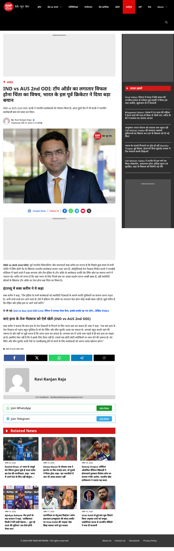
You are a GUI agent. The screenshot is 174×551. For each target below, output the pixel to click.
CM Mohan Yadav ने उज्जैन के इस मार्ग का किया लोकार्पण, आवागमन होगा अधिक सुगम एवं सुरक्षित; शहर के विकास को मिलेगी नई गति (146, 163)
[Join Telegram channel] (77, 211)
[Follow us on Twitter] (89, 211)
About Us (106, 540)
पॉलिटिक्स (73, 6)
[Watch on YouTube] (83, 211)
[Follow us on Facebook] (64, 211)
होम (39, 6)
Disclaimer (134, 540)
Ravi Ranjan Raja (23, 119)
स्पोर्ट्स (129, 6)
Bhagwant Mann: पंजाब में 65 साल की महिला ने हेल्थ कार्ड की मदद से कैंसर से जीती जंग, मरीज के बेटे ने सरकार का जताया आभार (148, 115)
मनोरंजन (88, 6)
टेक (149, 6)
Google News (39, 210)
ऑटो (117, 6)
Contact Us (120, 540)
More (164, 7)
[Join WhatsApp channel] (71, 211)
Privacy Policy (150, 540)
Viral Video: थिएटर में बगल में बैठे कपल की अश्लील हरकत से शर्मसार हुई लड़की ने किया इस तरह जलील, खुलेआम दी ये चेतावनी (146, 100)
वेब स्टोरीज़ (104, 6)
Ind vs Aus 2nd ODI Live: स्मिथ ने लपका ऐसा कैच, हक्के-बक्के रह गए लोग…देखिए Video (61, 310)
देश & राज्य (56, 7)
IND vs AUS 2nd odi (15, 349)
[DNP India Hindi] (16, 7)
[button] (166, 22)
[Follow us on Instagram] (59, 508)
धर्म (139, 6)
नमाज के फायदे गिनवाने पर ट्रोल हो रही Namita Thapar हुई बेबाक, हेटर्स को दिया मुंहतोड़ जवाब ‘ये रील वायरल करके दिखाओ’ (147, 148)
